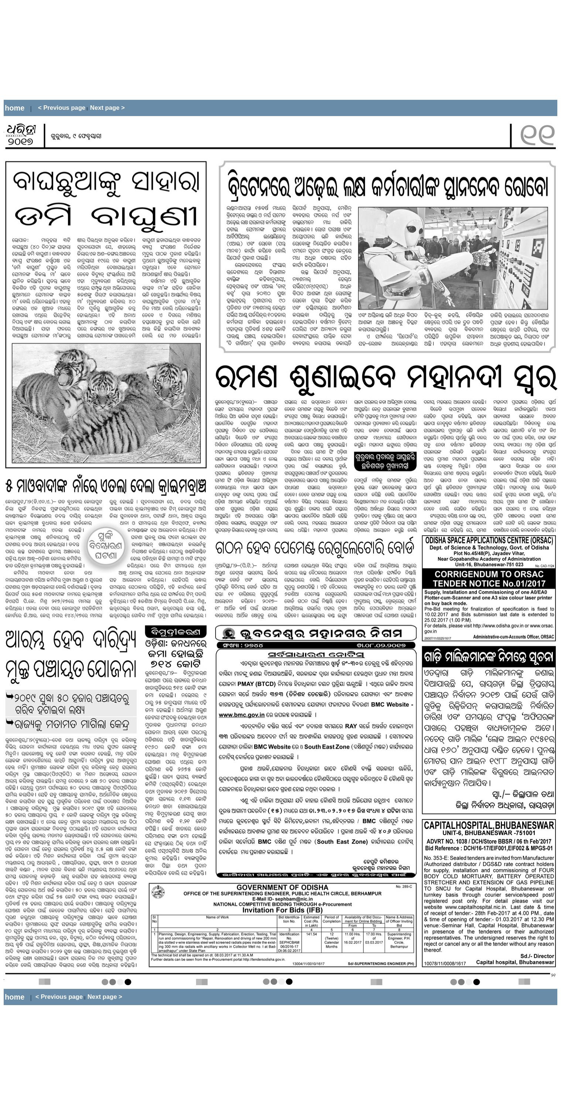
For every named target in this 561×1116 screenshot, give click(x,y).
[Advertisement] (138, 50)
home (14, 108)
